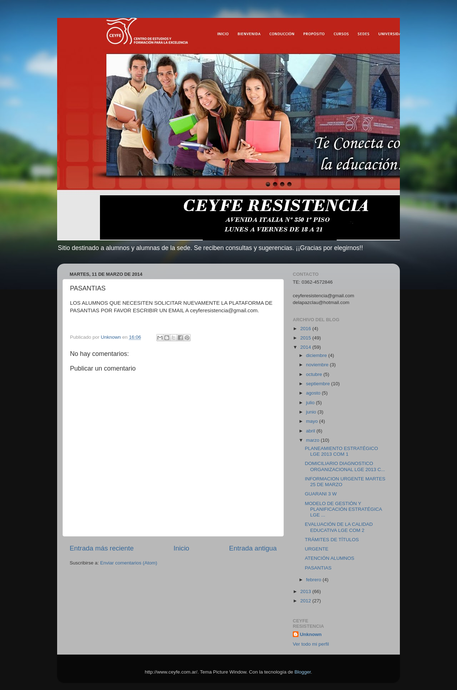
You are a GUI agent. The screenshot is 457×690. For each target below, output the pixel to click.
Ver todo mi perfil (311, 644)
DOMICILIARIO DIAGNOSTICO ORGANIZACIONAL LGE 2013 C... (345, 466)
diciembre (317, 355)
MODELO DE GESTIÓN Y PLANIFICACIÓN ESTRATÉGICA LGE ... (343, 509)
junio (311, 412)
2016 (306, 328)
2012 (306, 600)
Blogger (303, 672)
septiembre (318, 383)
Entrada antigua (253, 548)
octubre (314, 374)
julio (311, 402)
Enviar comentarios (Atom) (128, 563)
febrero (314, 579)
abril (311, 431)
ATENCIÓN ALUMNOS (330, 558)
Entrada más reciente (102, 548)
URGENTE (316, 549)
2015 (306, 338)
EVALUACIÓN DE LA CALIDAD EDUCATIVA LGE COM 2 (339, 527)
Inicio (181, 548)
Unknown (311, 634)
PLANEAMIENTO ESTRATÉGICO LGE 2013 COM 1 (341, 451)
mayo (312, 421)
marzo (313, 440)
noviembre (318, 364)
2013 (306, 591)
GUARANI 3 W (321, 493)
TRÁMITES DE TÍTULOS (332, 539)
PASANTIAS (318, 568)
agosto (314, 393)
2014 (306, 347)
